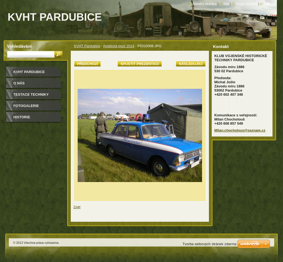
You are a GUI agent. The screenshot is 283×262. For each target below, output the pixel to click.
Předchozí (87, 64)
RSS (266, 4)
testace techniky (31, 94)
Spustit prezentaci (139, 64)
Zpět (77, 207)
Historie (22, 117)
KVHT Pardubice (87, 46)
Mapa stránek (246, 4)
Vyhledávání (19, 46)
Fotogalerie (26, 106)
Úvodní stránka (204, 4)
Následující (190, 64)
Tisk (226, 4)
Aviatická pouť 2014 (118, 46)
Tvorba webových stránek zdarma (209, 244)
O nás (19, 83)
